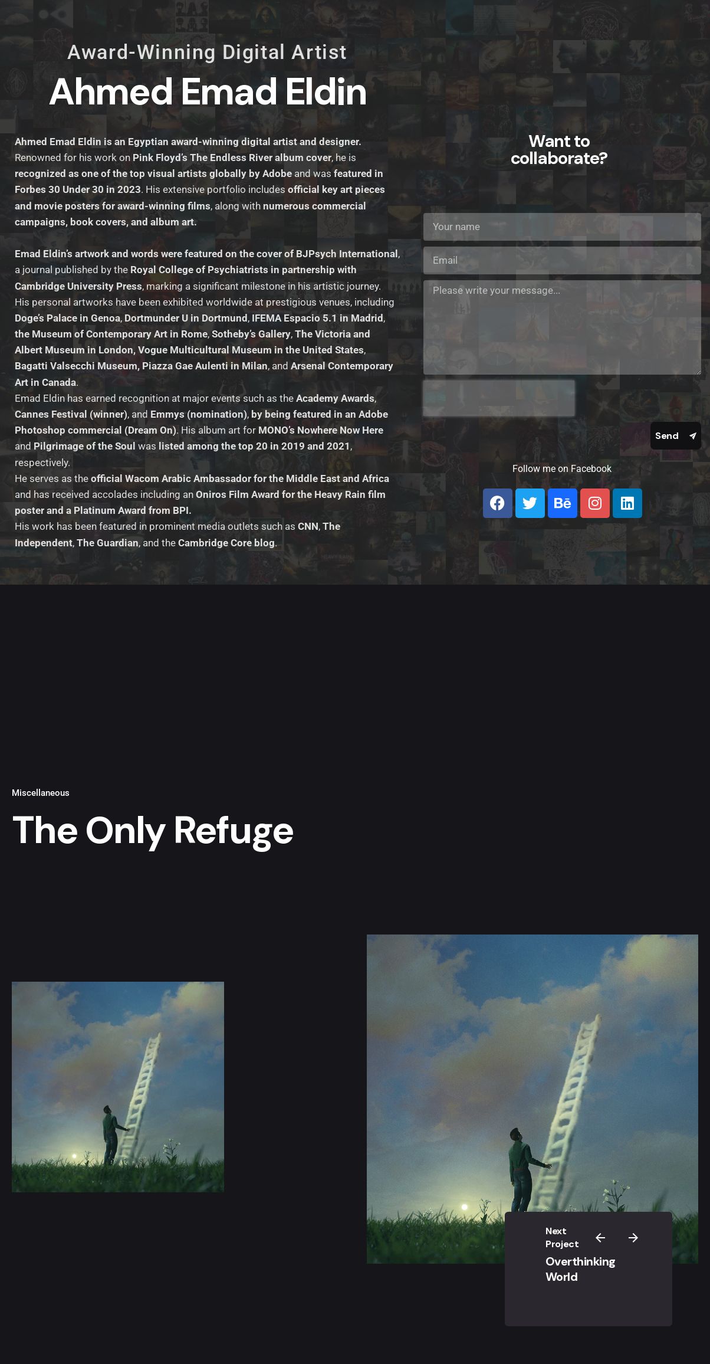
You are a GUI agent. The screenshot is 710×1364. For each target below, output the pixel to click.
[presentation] (498, 398)
